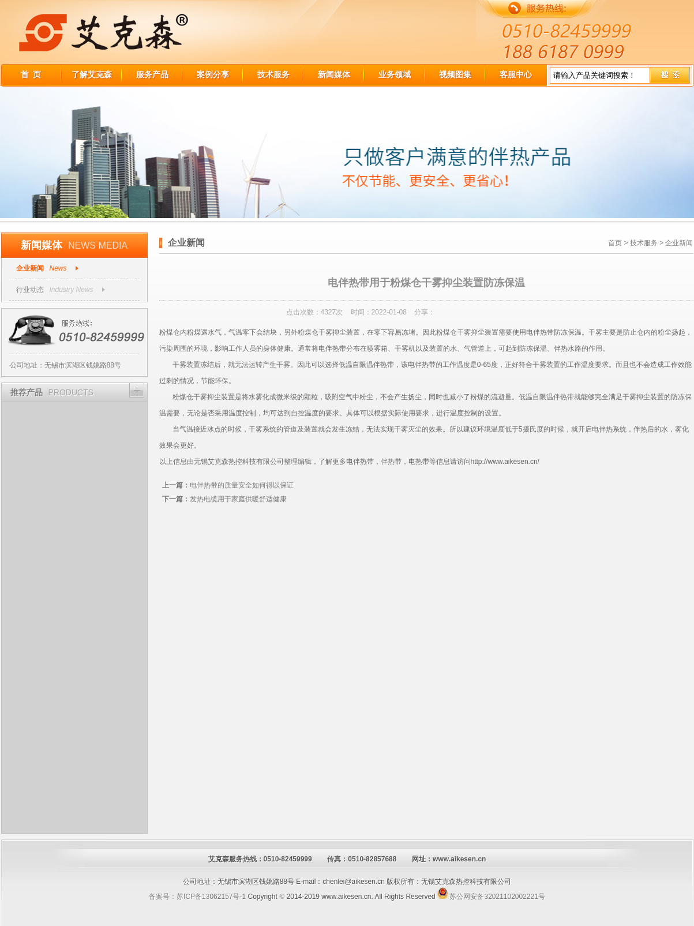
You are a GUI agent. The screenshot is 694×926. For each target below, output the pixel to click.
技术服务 (273, 74)
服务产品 (152, 74)
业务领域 (394, 74)
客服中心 (516, 74)
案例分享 (213, 74)
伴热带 (391, 462)
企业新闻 (30, 268)
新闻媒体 (334, 74)
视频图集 (455, 74)
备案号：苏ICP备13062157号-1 (197, 897)
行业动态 (30, 290)
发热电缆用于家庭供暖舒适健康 (224, 499)
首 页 (31, 74)
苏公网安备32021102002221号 (491, 897)
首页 (615, 243)
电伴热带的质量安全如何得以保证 (228, 485)
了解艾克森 (92, 74)
